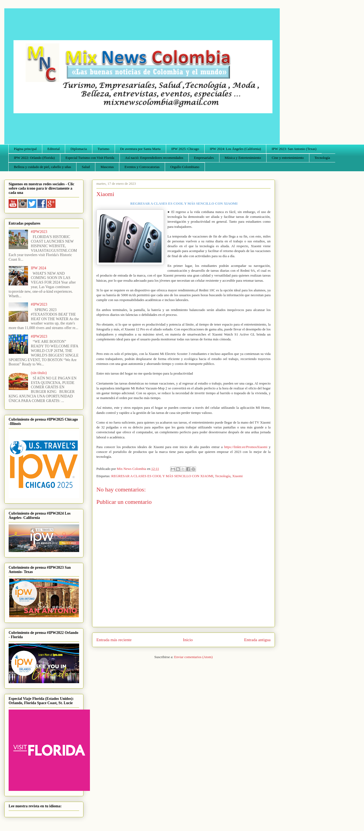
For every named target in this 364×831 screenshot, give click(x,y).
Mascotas (107, 167)
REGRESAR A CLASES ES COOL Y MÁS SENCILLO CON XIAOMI (162, 476)
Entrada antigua (257, 639)
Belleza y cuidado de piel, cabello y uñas (42, 167)
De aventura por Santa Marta (140, 149)
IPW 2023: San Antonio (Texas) (294, 149)
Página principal (25, 149)
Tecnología (322, 158)
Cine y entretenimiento (288, 158)
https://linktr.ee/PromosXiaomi (245, 447)
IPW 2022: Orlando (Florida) (34, 158)
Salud (86, 167)
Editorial (53, 149)
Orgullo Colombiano (184, 167)
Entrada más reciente (114, 639)
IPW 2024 (38, 268)
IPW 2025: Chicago (185, 149)
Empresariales (204, 158)
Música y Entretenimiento (243, 158)
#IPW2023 (39, 232)
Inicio (188, 639)
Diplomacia (79, 149)
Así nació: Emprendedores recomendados (154, 158)
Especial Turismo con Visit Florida (89, 158)
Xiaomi (237, 476)
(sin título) (39, 373)
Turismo (104, 149)
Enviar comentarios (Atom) (193, 657)
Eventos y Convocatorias (142, 167)
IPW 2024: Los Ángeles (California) (235, 149)
